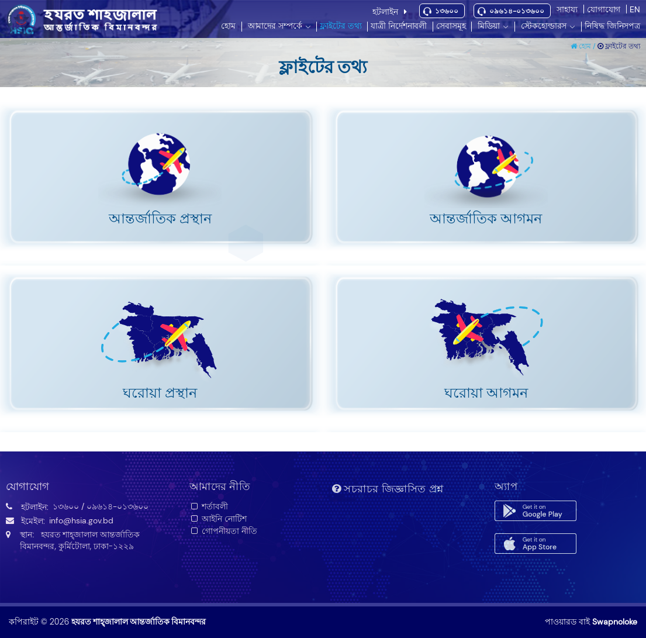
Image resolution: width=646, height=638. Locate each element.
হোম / (584, 46)
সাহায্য (567, 9)
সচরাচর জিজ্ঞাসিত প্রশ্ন (388, 489)
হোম (228, 26)
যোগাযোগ (603, 9)
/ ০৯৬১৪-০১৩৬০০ (114, 506)
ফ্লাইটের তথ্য (340, 26)
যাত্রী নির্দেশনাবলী (399, 26)
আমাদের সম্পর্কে (275, 26)
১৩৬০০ (446, 11)
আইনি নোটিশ (218, 519)
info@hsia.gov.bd (81, 520)
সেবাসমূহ (450, 26)
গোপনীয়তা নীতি (223, 531)
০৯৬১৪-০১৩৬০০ (516, 11)
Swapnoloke (614, 622)
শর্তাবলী (209, 506)
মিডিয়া (489, 26)
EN (635, 9)
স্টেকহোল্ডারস (543, 26)
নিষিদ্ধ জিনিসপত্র (612, 26)
